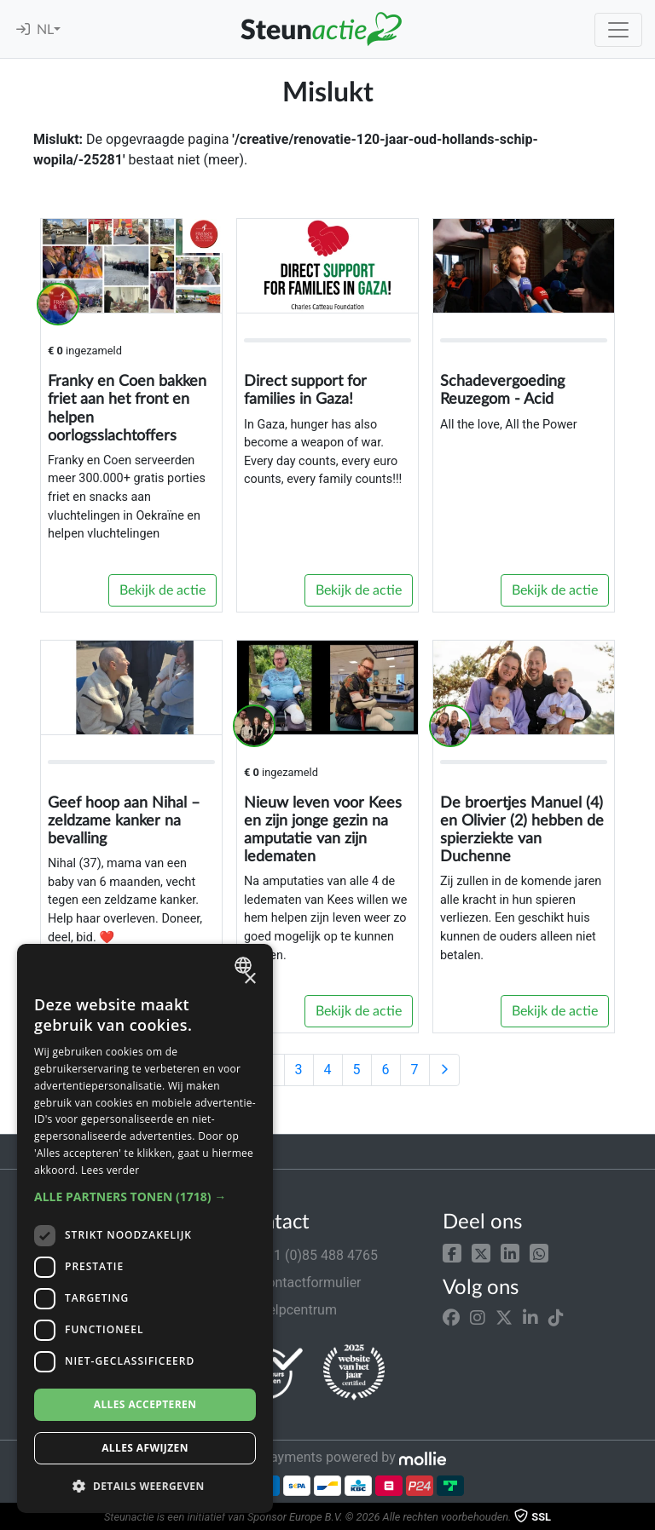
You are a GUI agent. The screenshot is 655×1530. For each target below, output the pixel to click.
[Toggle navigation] (618, 30)
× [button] (249, 979)
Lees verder (110, 1170)
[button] (452, 1252)
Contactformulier (300, 1282)
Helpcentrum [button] (287, 1310)
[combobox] (245, 965)
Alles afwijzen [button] (144, 1448)
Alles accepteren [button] (145, 1404)
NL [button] (45, 30)
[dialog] (145, 1228)
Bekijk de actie (162, 590)
